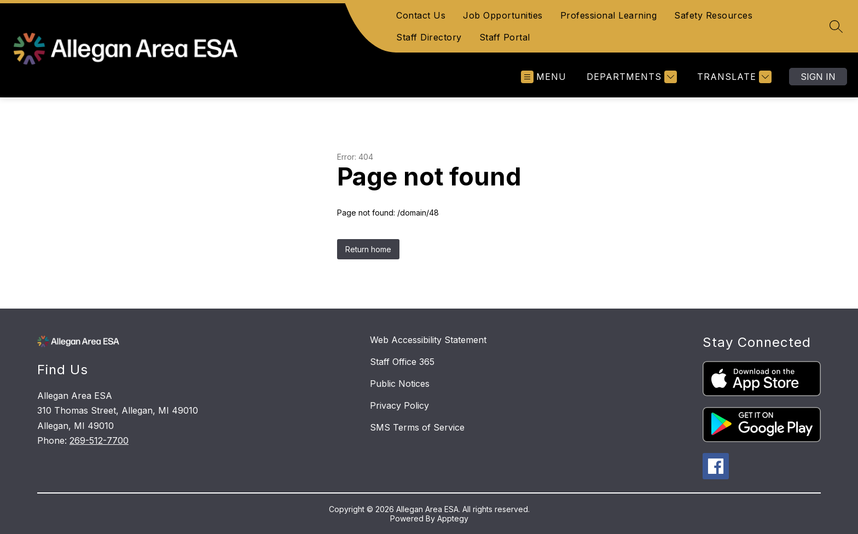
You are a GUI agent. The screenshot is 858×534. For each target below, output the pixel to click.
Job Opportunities (503, 15)
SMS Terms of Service (417, 427)
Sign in (818, 76)
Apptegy (452, 518)
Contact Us (420, 15)
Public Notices (400, 383)
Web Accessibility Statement (428, 339)
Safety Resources (713, 15)
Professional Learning (608, 15)
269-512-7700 (99, 440)
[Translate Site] (733, 77)
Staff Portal (504, 37)
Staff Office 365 (402, 361)
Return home (368, 249)
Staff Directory (429, 37)
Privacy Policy (399, 405)
